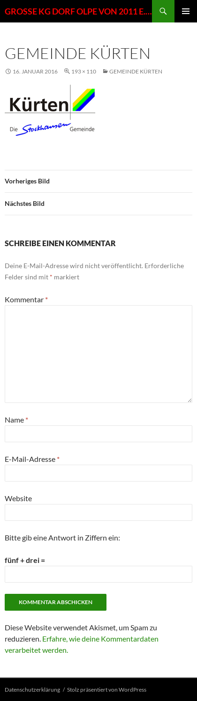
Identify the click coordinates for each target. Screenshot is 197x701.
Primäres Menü (185, 11)
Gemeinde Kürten (135, 71)
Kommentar (26, 299)
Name (16, 419)
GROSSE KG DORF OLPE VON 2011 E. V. (78, 11)
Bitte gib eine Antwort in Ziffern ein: (62, 537)
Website (18, 498)
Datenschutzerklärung (32, 689)
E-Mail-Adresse (32, 458)
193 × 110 (83, 71)
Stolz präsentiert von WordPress (106, 689)
